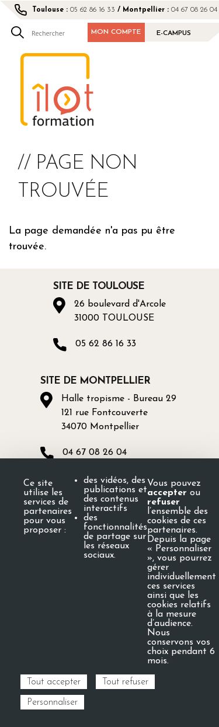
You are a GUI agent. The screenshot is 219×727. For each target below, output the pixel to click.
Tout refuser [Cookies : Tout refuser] (125, 682)
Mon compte (116, 32)
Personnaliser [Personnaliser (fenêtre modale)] (52, 702)
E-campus (174, 33)
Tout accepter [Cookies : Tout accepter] (54, 682)
